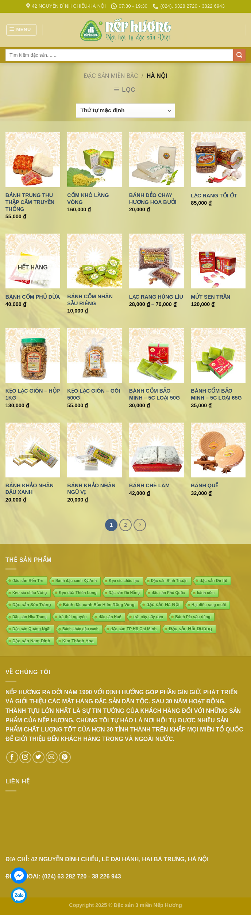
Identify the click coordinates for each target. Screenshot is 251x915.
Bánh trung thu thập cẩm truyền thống (29, 202)
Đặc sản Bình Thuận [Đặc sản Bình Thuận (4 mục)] (169, 581)
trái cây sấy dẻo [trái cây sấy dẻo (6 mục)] (148, 617)
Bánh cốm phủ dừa (32, 297)
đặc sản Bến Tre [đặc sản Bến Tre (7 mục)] (27, 580)
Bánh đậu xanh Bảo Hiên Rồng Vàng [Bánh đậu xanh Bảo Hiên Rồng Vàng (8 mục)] (99, 604)
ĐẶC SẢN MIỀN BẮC (111, 76)
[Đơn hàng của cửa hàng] (125, 110)
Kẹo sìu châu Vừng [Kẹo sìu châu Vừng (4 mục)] (29, 593)
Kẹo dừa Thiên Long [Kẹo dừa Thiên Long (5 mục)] (77, 592)
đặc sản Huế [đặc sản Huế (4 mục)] (110, 617)
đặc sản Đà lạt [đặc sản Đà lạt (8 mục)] (213, 580)
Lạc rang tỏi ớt (214, 195)
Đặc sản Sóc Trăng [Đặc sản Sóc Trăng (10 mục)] (31, 604)
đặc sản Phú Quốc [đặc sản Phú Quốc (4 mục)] (168, 593)
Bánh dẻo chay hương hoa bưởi (153, 198)
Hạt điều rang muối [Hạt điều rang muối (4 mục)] (209, 605)
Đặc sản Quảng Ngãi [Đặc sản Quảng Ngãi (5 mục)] (31, 629)
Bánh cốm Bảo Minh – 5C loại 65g (216, 394)
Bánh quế (204, 485)
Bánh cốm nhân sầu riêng (90, 300)
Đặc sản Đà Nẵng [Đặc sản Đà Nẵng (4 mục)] (124, 593)
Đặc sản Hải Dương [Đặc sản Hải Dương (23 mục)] (190, 628)
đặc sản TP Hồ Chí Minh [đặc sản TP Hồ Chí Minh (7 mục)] (134, 629)
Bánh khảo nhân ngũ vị (91, 489)
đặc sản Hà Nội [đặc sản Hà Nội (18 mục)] (162, 604)
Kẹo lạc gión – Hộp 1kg (32, 394)
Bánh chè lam (149, 485)
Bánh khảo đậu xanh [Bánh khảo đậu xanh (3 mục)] (80, 629)
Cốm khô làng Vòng (88, 198)
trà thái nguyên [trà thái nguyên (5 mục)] (73, 617)
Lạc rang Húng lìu (156, 297)
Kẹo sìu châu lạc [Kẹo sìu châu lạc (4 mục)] (124, 581)
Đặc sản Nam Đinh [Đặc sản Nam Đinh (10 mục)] (31, 640)
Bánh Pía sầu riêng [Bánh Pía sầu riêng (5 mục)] (192, 617)
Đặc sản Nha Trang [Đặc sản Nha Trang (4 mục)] (29, 617)
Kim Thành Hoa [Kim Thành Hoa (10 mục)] (78, 640)
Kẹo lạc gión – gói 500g (93, 394)
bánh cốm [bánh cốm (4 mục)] (206, 593)
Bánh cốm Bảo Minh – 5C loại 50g (154, 394)
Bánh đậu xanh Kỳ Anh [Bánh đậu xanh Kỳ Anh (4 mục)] (76, 581)
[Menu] (21, 30)
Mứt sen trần (210, 297)
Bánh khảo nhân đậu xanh (29, 489)
